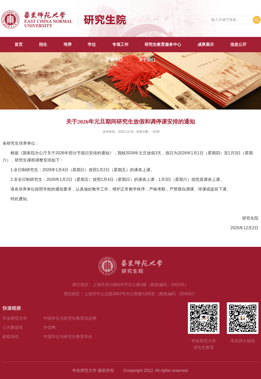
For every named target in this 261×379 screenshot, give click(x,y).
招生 (43, 44)
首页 (19, 44)
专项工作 (120, 44)
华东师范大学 (15, 318)
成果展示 (206, 44)
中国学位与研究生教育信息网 (69, 318)
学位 (92, 44)
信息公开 (238, 44)
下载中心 (114, 60)
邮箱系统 (11, 336)
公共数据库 (13, 327)
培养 (67, 44)
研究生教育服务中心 (163, 44)
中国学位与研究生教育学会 (67, 336)
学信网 (49, 327)
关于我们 (147, 60)
